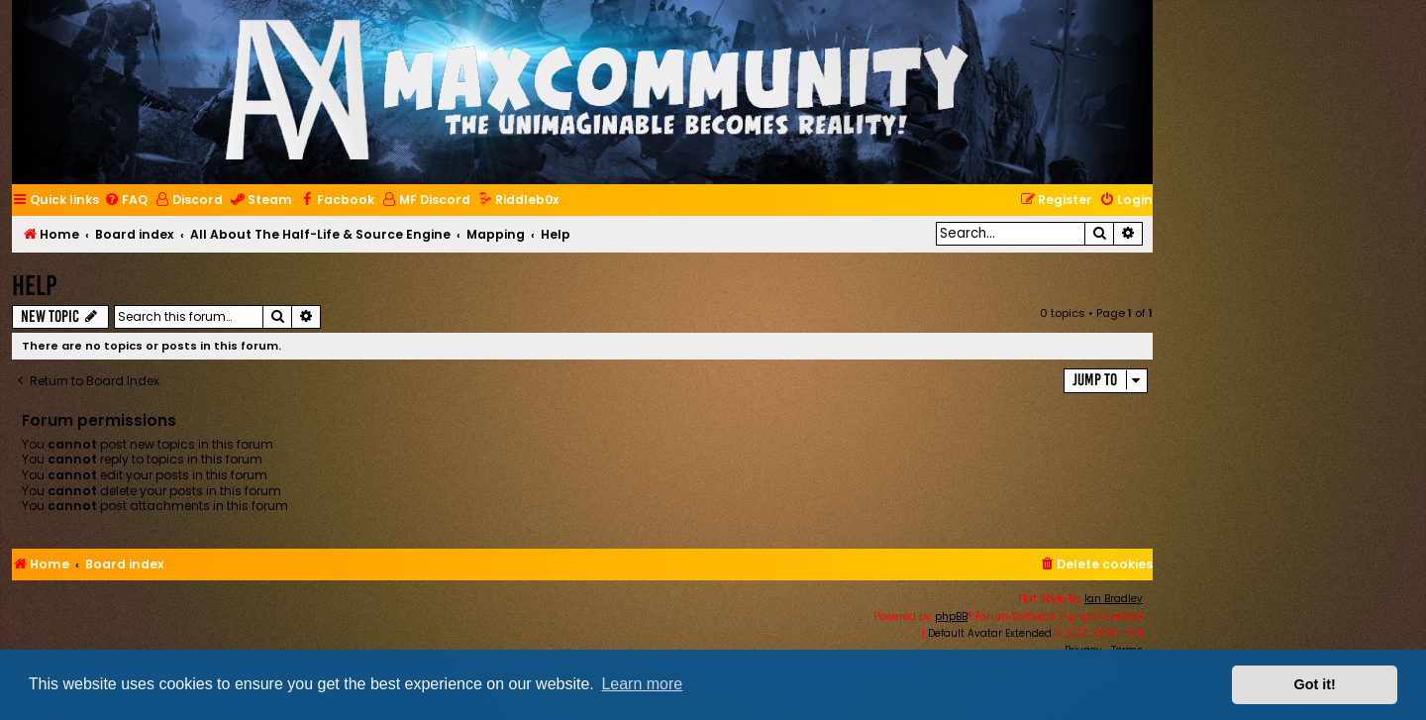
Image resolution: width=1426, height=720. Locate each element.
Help (34, 285)
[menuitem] (126, 200)
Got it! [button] (1315, 684)
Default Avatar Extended (990, 633)
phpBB (951, 616)
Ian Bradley (1113, 598)
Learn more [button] (641, 683)
